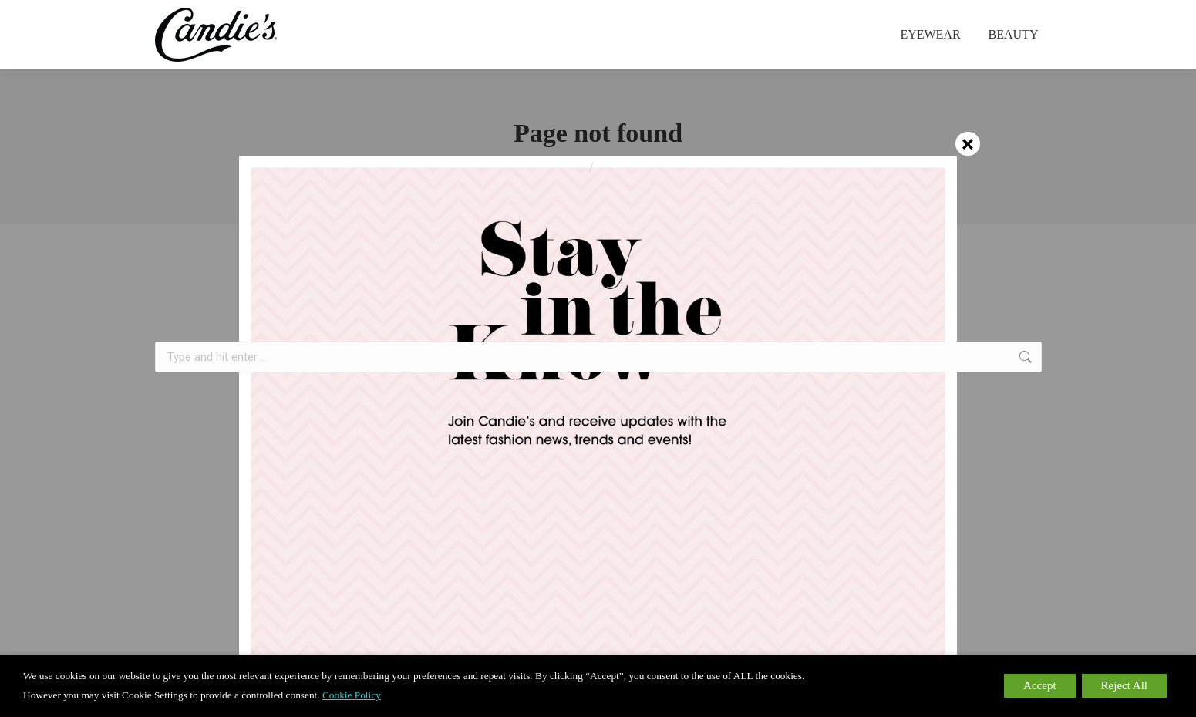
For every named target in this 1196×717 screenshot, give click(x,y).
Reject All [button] (1124, 685)
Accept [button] (1039, 685)
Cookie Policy (351, 695)
